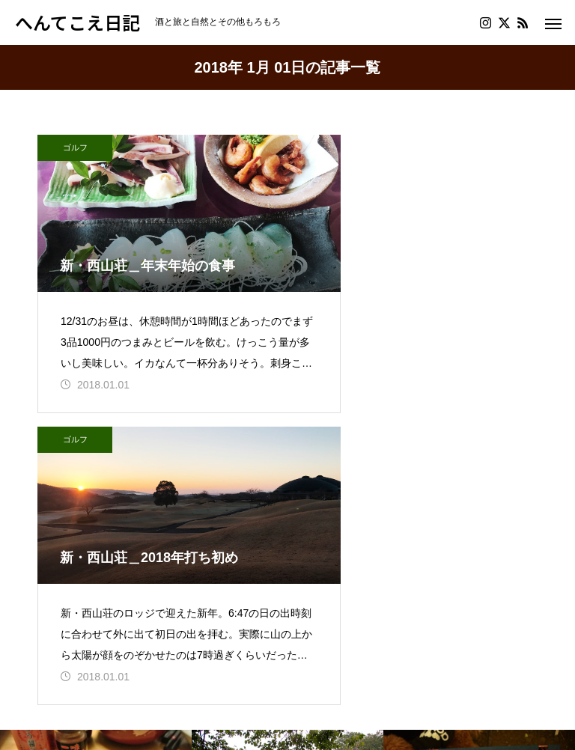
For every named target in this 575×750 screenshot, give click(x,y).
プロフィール (73, 645)
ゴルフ (75, 147)
